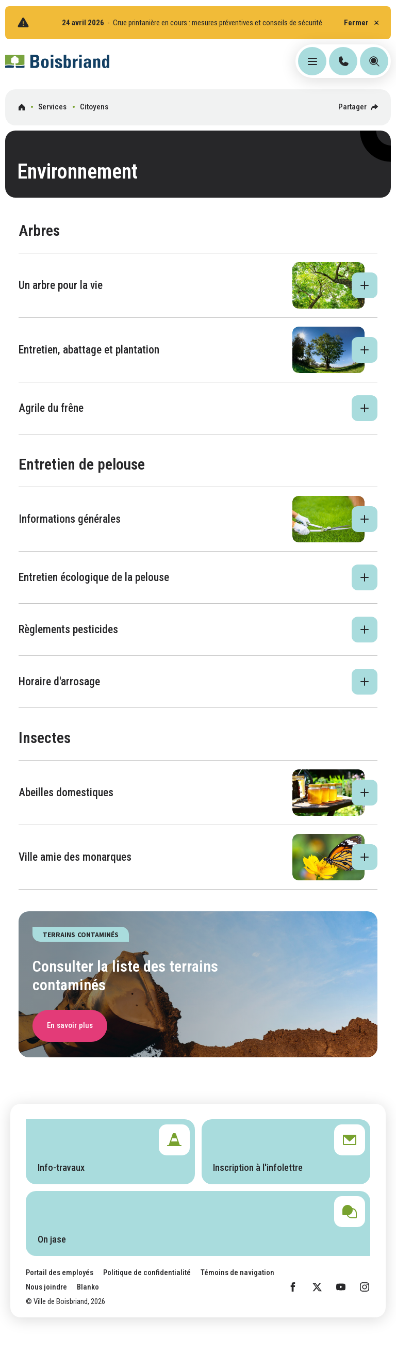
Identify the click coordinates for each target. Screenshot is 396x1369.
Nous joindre (46, 1287)
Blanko (88, 1287)
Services (52, 106)
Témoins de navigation (237, 1272)
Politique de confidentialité (147, 1272)
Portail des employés (59, 1272)
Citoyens (94, 106)
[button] (198, 285)
